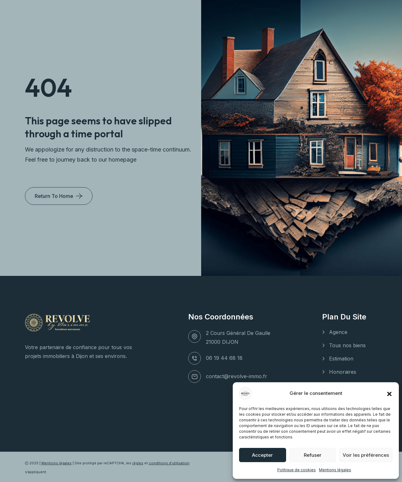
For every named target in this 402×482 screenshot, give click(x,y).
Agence (338, 332)
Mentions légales (335, 469)
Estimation (341, 358)
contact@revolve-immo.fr (236, 376)
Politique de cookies (296, 469)
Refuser (312, 455)
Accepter (262, 455)
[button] (389, 393)
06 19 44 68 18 (224, 358)
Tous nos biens (347, 345)
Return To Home (54, 196)
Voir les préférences (366, 455)
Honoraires (342, 372)
